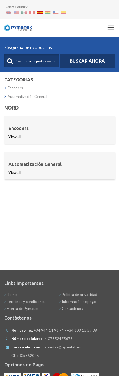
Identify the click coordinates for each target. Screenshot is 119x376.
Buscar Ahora (87, 60)
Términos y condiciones (24, 301)
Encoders (13, 88)
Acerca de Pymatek (21, 308)
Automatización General (25, 96)
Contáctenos (71, 308)
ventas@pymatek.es (64, 347)
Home (10, 294)
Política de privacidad (78, 294)
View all (14, 137)
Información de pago (77, 301)
